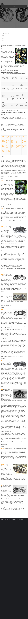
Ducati (7, 141)
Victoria (23, 142)
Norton (17, 140)
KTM (3, 38)
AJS (2, 137)
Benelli (3, 142)
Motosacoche (18, 137)
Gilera (7, 146)
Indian (12, 140)
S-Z (3, 42)
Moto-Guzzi (18, 136)
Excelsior (8, 142)
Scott (23, 136)
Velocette (24, 141)
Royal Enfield (18, 145)
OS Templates (8, 521)
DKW (7, 137)
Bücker (2, 448)
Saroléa (17, 147)
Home (2, 26)
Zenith (23, 146)
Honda (12, 136)
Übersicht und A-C (5, 33)
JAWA (12, 141)
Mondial (12, 147)
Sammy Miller (6, 243)
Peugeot (17, 142)
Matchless (13, 146)
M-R (3, 40)
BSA (2, 149)
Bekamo (3, 141)
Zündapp (23, 147)
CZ (2, 154)
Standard (23, 137)
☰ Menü (14, 6)
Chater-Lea (3, 464)
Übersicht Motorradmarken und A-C (11, 26)
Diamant (7, 136)
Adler (3, 136)
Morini (12, 149)
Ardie (2, 208)
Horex (12, 137)
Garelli (7, 145)
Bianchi (2, 293)
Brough (2, 360)
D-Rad (7, 140)
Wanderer (24, 145)
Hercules (8, 152)
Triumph (23, 140)
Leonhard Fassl (4, 505)
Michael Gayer (22, 477)
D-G (3, 35)
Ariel (3, 140)
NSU (17, 141)
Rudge (17, 146)
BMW (3, 145)
